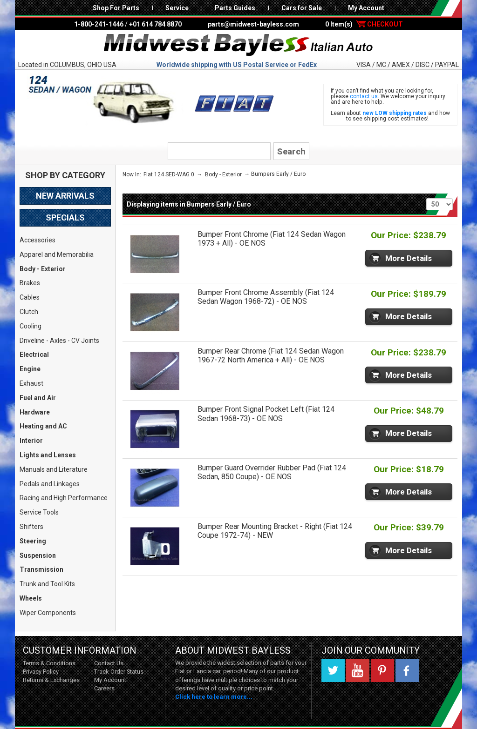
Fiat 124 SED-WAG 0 (168, 174)
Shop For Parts (116, 8)
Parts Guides (235, 8)
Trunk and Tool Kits (47, 584)
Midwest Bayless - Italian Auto (238, 45)
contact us (364, 96)
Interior (31, 440)
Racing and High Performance (64, 498)
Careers (104, 688)
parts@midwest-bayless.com (253, 24)
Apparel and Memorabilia (57, 254)
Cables (30, 297)
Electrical (34, 354)
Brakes (30, 283)
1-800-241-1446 (98, 24)
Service (177, 8)
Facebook (407, 670)
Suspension (38, 555)
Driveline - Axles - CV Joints (59, 340)
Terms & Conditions (49, 663)
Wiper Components (48, 612)
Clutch (29, 311)
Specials (65, 217)
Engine (30, 369)
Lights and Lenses (48, 455)
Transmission (41, 569)
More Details (408, 258)
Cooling (30, 326)
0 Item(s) (364, 24)
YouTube (357, 670)
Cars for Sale (301, 8)
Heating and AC (43, 426)
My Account (366, 8)
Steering (33, 541)
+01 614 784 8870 (155, 24)
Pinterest (382, 670)
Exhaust (31, 383)
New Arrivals (65, 196)
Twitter (333, 670)
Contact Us (108, 663)
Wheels (31, 598)
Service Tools (39, 512)
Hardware (35, 412)
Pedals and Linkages (50, 484)
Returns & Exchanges (51, 679)
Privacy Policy (41, 671)
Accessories (37, 240)
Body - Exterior (43, 269)
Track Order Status (118, 671)
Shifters (31, 526)
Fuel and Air (38, 397)
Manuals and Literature (54, 469)
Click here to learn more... (213, 696)
